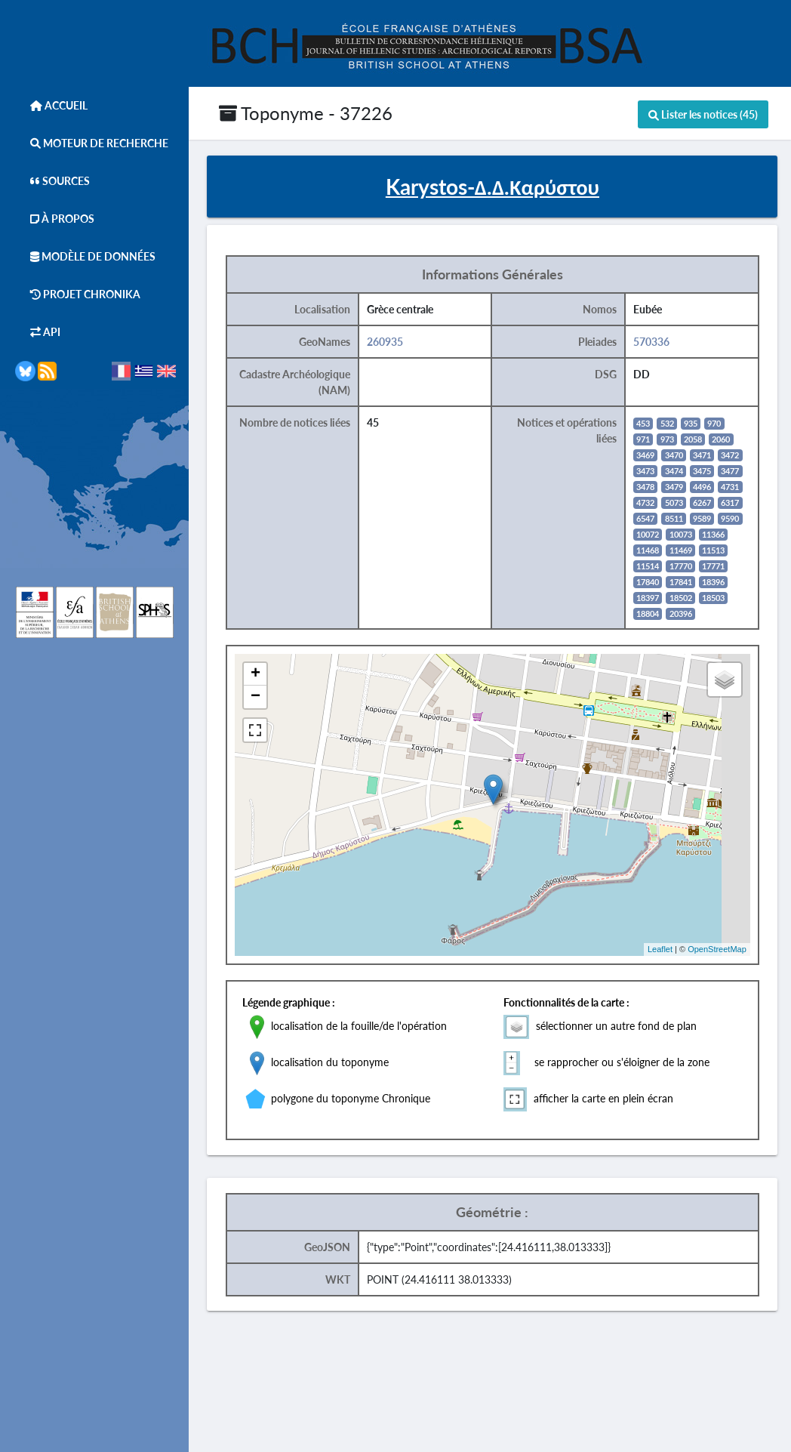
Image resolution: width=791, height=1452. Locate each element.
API (37, 331)
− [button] (260, 697)
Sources (52, 180)
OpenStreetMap (720, 949)
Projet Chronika (77, 294)
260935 (389, 341)
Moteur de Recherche (91, 143)
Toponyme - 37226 (305, 113)
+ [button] (260, 674)
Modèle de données (85, 256)
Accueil (51, 105)
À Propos (54, 218)
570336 (656, 341)
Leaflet (663, 949)
